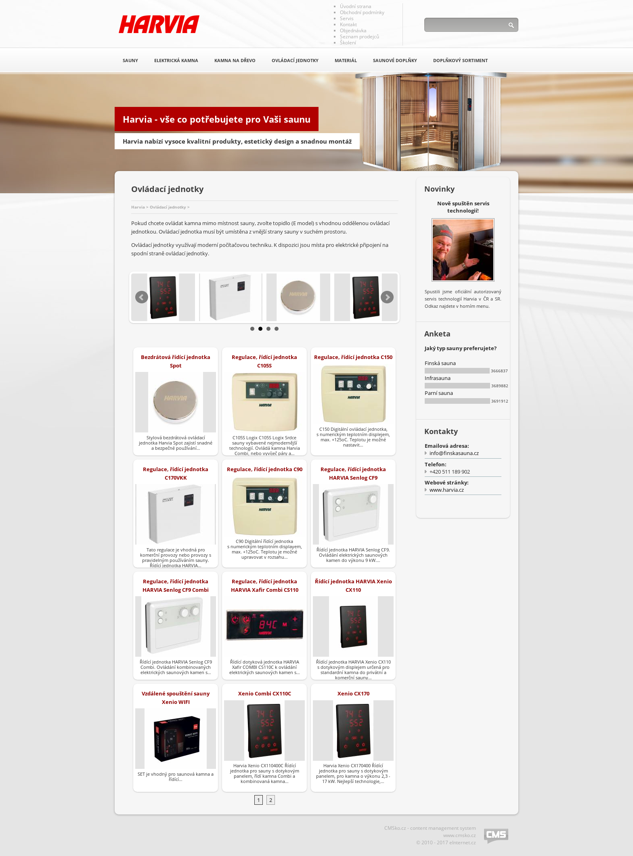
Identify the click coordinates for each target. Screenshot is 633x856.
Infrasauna (438, 378)
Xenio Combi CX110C (264, 693)
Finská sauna (440, 363)
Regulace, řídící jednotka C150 (353, 357)
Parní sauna (439, 393)
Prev (141, 297)
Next (387, 297)
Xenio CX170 (353, 693)
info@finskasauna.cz (454, 453)
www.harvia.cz (447, 489)
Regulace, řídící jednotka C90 (264, 469)
